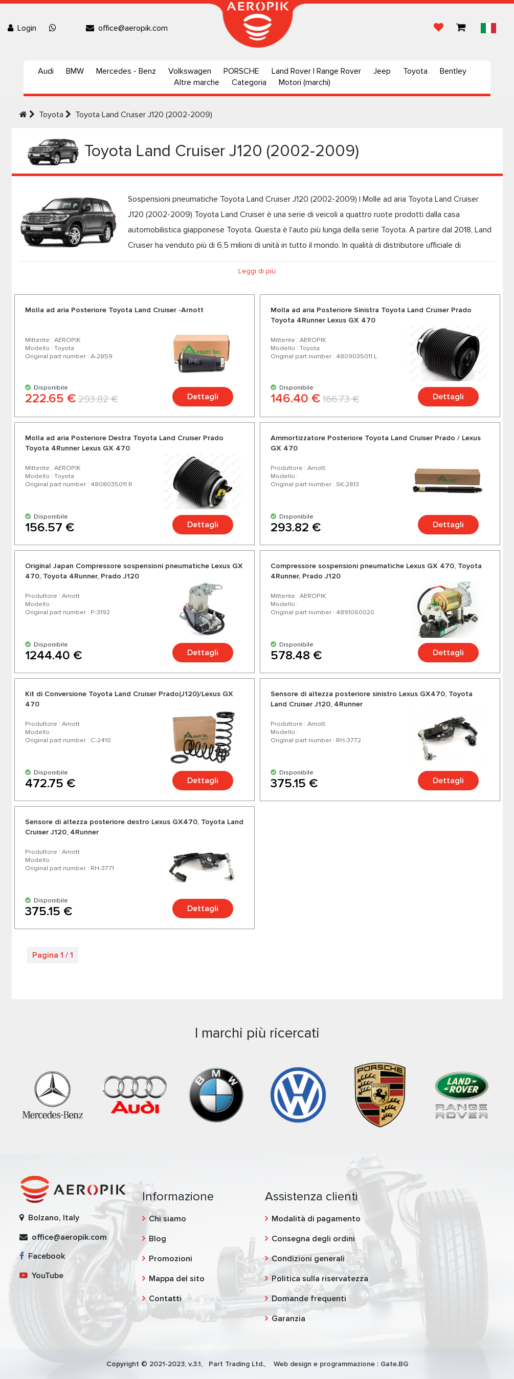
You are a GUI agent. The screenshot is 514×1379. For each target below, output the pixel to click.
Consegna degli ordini (313, 1239)
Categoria (249, 82)
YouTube (41, 1275)
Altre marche (196, 82)
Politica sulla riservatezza (320, 1279)
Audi (46, 71)
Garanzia (288, 1318)
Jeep (382, 71)
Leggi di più (257, 271)
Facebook (42, 1256)
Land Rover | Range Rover (316, 71)
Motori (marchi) (304, 82)
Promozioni (170, 1259)
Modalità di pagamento (316, 1219)
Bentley (453, 71)
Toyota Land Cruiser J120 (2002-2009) (143, 115)
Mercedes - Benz (126, 71)
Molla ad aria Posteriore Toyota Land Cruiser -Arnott (114, 310)
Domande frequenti (309, 1299)
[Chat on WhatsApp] (54, 28)
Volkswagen (189, 71)
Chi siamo (167, 1219)
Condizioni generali (308, 1259)
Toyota (415, 71)
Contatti (165, 1299)
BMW (75, 71)
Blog (157, 1239)
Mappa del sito (177, 1279)
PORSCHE (241, 71)
